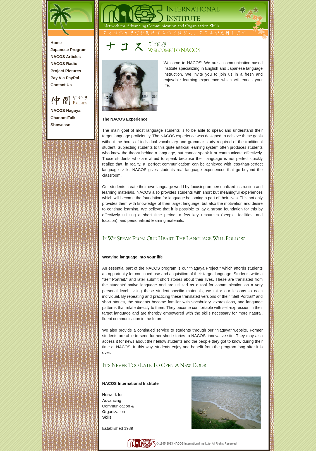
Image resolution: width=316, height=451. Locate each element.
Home (56, 42)
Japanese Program (69, 49)
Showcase (60, 125)
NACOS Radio (64, 63)
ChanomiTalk (63, 118)
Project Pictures (66, 71)
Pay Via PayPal (65, 78)
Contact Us (61, 85)
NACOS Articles (66, 56)
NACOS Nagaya (65, 110)
